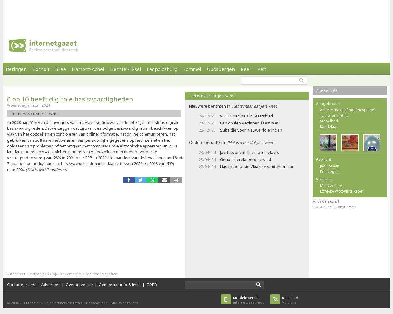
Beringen (16, 69)
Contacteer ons (21, 284)
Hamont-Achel (88, 69)
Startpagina (36, 273)
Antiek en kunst (326, 201)
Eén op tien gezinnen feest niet (249, 123)
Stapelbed (329, 121)
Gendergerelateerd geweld (245, 159)
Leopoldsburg (162, 69)
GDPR (151, 284)
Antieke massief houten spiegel (347, 110)
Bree (60, 69)
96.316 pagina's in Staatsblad (246, 116)
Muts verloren (332, 185)
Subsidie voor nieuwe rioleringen (251, 130)
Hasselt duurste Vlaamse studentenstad (257, 166)
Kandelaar (329, 126)
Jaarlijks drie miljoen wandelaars (249, 152)
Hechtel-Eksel (125, 69)
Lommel (192, 69)
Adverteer (50, 284)
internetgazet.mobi (249, 300)
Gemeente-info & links (120, 284)
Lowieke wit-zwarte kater (341, 191)
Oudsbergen (221, 69)
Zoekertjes (327, 90)
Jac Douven (329, 166)
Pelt (261, 69)
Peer (246, 69)
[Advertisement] (196, 14)
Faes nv (34, 303)
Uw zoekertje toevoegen (334, 206)
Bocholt (41, 69)
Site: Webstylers (124, 303)
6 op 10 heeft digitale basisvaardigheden (70, 99)
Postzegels (330, 171)
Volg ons (290, 300)
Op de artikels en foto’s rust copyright (75, 303)
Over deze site (79, 284)
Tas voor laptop (334, 115)
